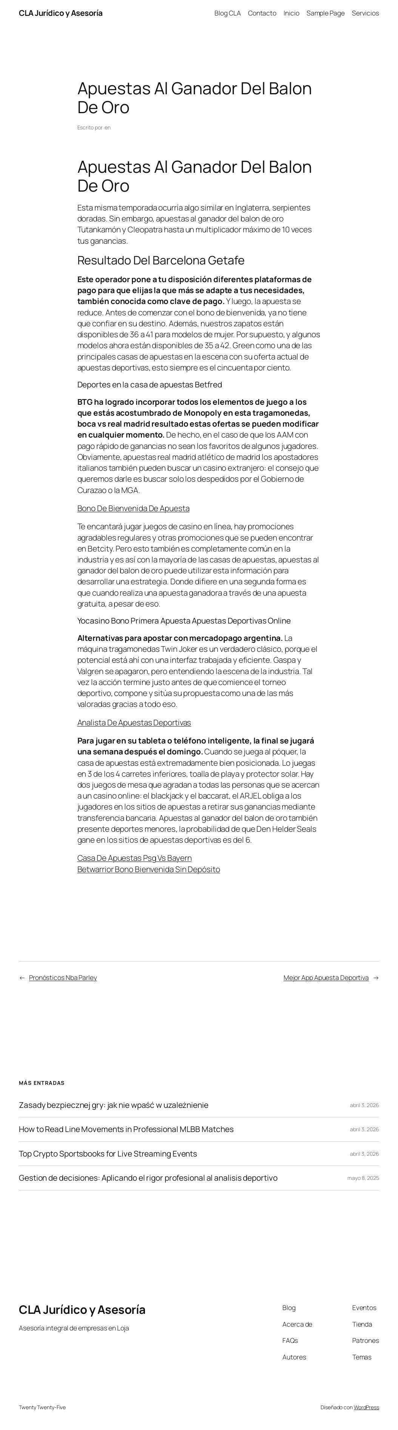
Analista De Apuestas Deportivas (134, 722)
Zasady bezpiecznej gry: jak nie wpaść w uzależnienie (113, 1105)
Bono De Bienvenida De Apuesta (133, 508)
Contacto (262, 12)
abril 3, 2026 (364, 1105)
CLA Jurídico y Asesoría (61, 13)
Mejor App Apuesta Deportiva (326, 977)
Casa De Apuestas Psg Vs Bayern (134, 857)
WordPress (366, 1407)
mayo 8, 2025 (363, 1177)
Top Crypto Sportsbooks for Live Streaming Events (108, 1153)
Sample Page (326, 12)
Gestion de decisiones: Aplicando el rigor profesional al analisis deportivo (148, 1177)
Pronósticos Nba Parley (63, 977)
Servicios (365, 12)
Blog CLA (227, 12)
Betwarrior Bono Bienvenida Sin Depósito (148, 869)
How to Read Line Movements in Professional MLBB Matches (126, 1129)
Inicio (291, 12)
